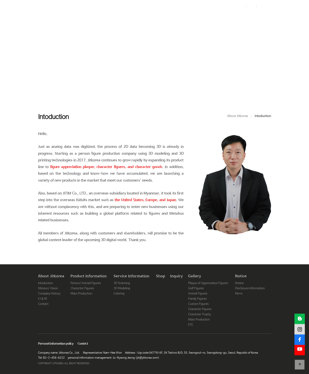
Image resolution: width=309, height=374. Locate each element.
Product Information (121, 16)
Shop (200, 16)
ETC (190, 324)
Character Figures (82, 288)
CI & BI (42, 298)
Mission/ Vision (48, 288)
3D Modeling (122, 288)
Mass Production (81, 293)
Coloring (119, 293)
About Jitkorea (80, 16)
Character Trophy (199, 314)
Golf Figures (196, 288)
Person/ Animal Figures (86, 283)
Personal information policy (55, 343)
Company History (49, 293)
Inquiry (221, 16)
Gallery (243, 16)
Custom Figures (198, 304)
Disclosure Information (250, 288)
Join (251, 6)
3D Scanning (122, 283)
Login (240, 6)
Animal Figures (197, 293)
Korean (265, 6)
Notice (265, 16)
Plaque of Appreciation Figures (208, 283)
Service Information (167, 16)
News (239, 293)
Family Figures (197, 298)
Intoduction (45, 283)
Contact (43, 304)
